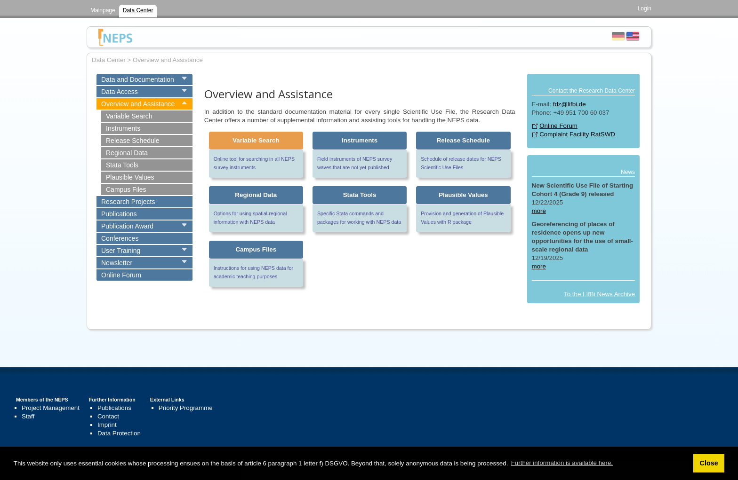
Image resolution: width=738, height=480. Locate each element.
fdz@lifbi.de (569, 104)
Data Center (138, 10)
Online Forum (121, 275)
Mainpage (102, 10)
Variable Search (129, 116)
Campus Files (126, 189)
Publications (119, 214)
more (539, 210)
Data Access (119, 91)
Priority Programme (186, 407)
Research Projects (128, 201)
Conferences (119, 238)
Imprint (107, 424)
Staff (28, 416)
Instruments (123, 128)
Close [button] (708, 463)
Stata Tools (122, 165)
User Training (120, 250)
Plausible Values (130, 177)
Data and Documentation (137, 79)
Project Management (51, 407)
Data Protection (119, 433)
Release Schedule (133, 140)
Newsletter (116, 263)
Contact (108, 416)
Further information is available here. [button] (562, 462)
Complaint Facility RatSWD (577, 134)
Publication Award (127, 226)
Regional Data (127, 153)
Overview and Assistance (138, 104)
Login (644, 8)
